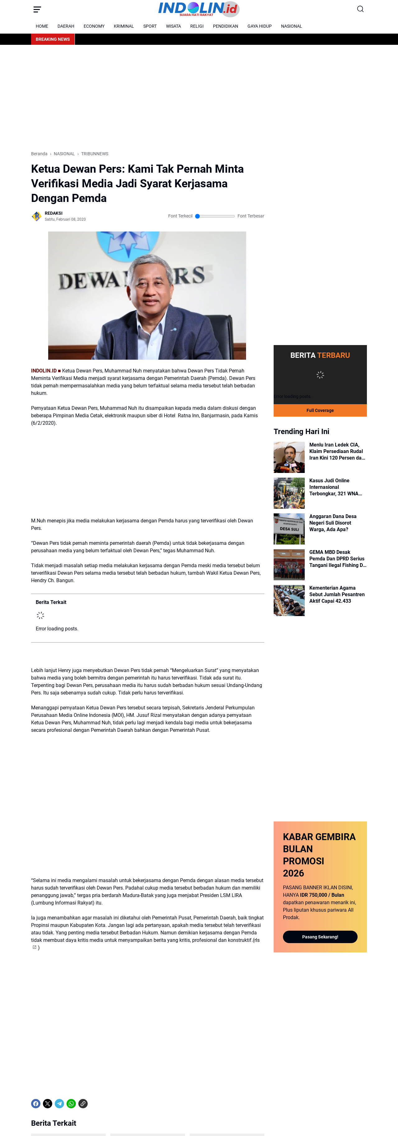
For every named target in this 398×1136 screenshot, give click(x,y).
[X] (47, 1030)
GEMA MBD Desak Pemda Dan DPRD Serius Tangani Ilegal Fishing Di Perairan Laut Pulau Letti (337, 558)
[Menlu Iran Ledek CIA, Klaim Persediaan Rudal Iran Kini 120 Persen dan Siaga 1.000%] (289, 457)
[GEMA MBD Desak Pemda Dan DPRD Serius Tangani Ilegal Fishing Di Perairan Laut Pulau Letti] (289, 564)
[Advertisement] (199, 97)
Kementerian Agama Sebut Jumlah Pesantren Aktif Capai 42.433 (337, 594)
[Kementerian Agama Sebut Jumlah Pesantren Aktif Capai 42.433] (289, 600)
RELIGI (197, 26)
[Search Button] (360, 9)
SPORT (150, 26)
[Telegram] (59, 1030)
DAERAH (66, 26)
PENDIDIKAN (225, 26)
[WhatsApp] (71, 1030)
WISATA (173, 26)
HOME (42, 26)
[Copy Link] (83, 1030)
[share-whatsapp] (95, 1030)
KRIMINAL (124, 26)
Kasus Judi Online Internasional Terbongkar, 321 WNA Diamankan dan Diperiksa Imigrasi (338, 487)
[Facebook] (35, 1030)
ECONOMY (94, 26)
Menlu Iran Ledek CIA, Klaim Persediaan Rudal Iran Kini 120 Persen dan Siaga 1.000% (336, 451)
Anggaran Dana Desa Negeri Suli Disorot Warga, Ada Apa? (333, 522)
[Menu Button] (37, 9)
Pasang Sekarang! (320, 936)
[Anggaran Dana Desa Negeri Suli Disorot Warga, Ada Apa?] (289, 528)
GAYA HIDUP (260, 26)
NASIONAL (291, 26)
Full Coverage (320, 410)
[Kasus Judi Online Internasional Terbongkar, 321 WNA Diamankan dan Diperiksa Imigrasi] (289, 492)
